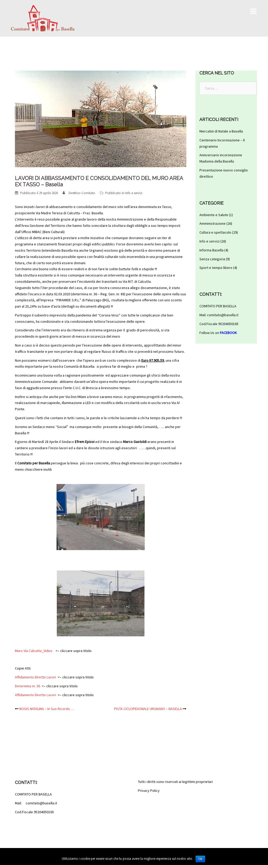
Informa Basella (211, 250)
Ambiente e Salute (213, 214)
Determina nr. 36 (27, 686)
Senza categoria (212, 259)
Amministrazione (212, 223)
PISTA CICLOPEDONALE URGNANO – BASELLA (148, 708)
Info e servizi (133, 193)
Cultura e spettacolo (215, 232)
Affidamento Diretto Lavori (35, 677)
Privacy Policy (149, 790)
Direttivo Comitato (82, 193)
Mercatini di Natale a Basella (221, 131)
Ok (200, 859)
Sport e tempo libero (215, 267)
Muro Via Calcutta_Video (33, 650)
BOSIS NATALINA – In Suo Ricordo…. (46, 708)
